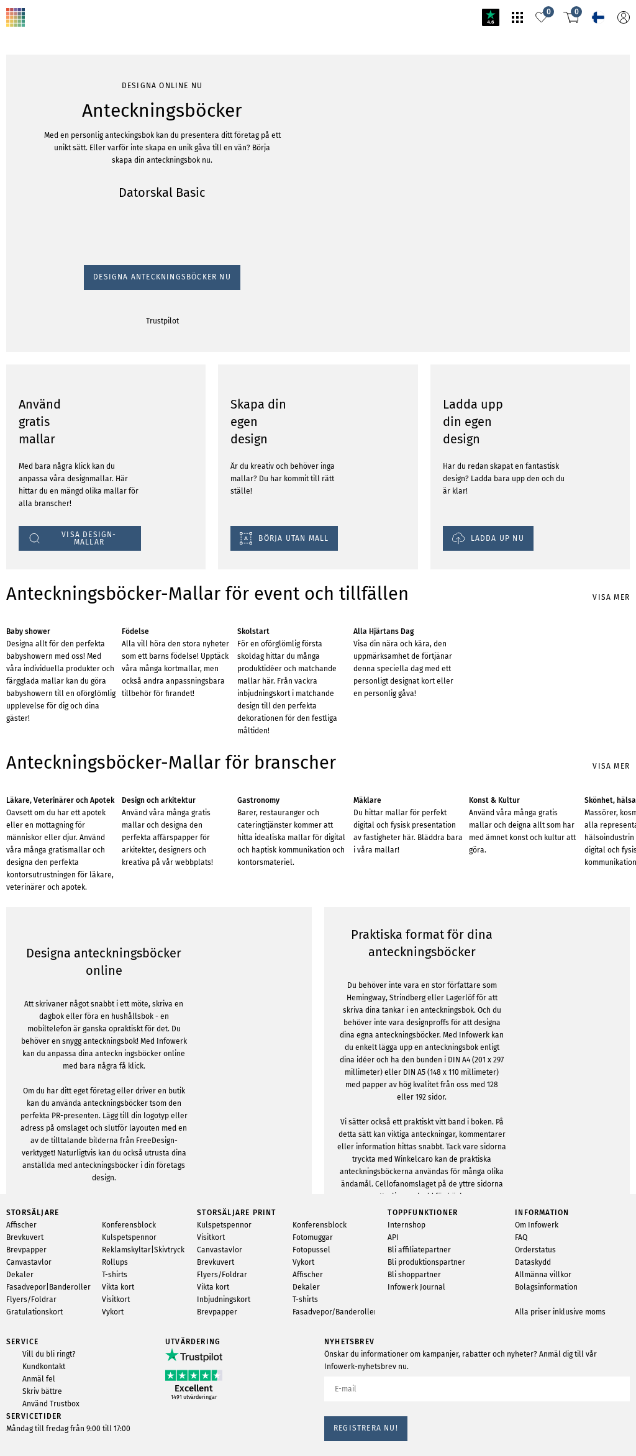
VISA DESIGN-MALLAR (49, 1339)
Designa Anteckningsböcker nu (62, 176)
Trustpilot (19, 188)
